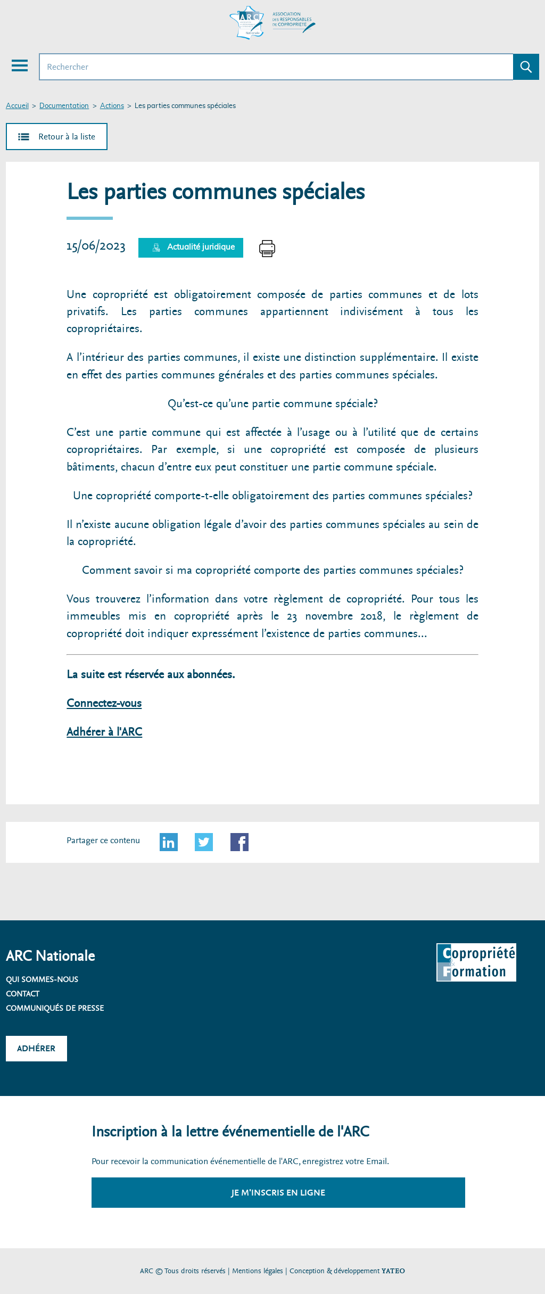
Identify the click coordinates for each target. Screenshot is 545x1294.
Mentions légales (257, 1270)
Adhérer (36, 1048)
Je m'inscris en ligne (278, 1192)
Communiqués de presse (55, 1008)
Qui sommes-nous (42, 979)
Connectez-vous (104, 703)
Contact (22, 994)
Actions (112, 106)
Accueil (17, 106)
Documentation (64, 106)
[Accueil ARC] (272, 23)
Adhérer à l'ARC (104, 732)
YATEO (393, 1270)
